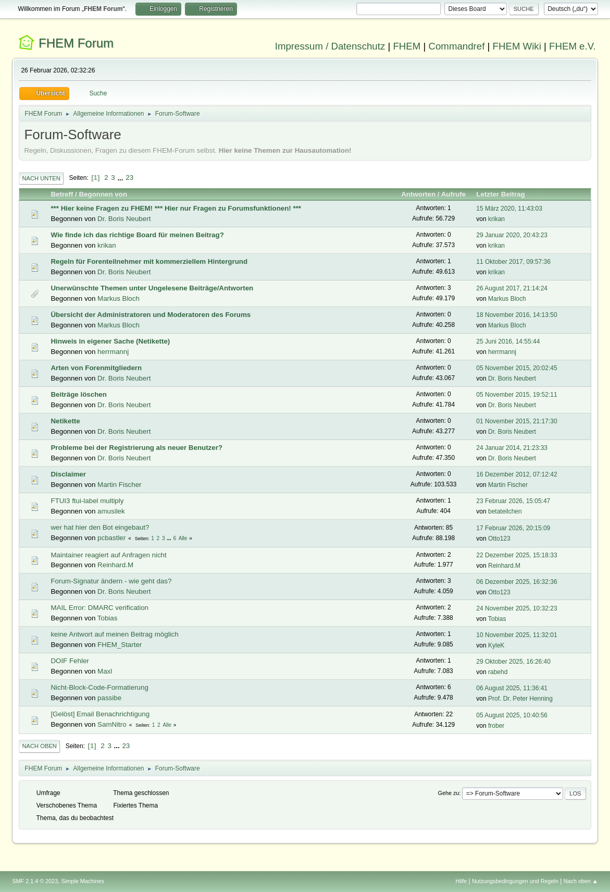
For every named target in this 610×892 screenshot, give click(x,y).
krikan (496, 219)
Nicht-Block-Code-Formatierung (99, 687)
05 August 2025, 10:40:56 (511, 715)
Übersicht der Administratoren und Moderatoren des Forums (151, 315)
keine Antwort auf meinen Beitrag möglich (114, 634)
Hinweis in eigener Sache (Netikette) (110, 341)
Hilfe (461, 881)
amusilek (111, 511)
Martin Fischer (119, 484)
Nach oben (39, 746)
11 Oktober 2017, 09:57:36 (513, 261)
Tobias (107, 618)
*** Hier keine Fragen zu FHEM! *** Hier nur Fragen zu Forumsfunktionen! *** (176, 208)
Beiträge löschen (78, 394)
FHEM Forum (76, 43)
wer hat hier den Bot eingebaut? (100, 527)
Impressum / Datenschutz (330, 46)
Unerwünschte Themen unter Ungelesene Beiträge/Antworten (152, 288)
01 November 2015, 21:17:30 (516, 421)
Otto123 (499, 538)
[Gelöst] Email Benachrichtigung (100, 714)
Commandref (457, 46)
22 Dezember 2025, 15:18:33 (516, 555)
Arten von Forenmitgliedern (96, 368)
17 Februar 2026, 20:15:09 (513, 528)
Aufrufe (453, 194)
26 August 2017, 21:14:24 (511, 288)
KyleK (496, 645)
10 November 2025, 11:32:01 (516, 635)
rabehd (497, 672)
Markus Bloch (118, 298)
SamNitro (112, 724)
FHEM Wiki (517, 46)
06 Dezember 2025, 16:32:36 (516, 581)
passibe (109, 698)
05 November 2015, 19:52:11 (516, 394)
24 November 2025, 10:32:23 (516, 608)
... (121, 177)
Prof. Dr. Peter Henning (520, 698)
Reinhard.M (115, 565)
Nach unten (41, 178)
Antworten (418, 194)
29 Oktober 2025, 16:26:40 (513, 661)
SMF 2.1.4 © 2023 (35, 881)
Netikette (65, 421)
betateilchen (505, 511)
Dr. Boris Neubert (124, 219)
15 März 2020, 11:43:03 (509, 208)
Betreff (62, 194)
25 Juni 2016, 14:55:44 (508, 341)
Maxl (104, 671)
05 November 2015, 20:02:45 (516, 368)
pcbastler (111, 538)
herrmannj (113, 352)
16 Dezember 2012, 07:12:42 (516, 474)
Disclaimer (68, 474)
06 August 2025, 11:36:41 (511, 688)
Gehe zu (448, 793)
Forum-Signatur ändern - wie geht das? (111, 581)
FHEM (406, 46)
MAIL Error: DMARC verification (99, 608)
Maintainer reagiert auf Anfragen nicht (108, 555)
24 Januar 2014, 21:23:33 (511, 447)
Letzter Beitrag (505, 194)
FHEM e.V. (572, 46)
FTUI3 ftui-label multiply (87, 501)
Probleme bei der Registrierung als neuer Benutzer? (136, 447)
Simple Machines (82, 881)
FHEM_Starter (119, 645)
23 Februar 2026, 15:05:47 (513, 501)
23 (129, 177)
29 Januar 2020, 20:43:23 (511, 235)
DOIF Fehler (70, 661)
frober (496, 725)
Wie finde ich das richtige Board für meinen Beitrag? (137, 235)
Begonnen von (103, 194)
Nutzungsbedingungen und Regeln (515, 881)
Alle (183, 538)
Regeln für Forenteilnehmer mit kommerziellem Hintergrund (149, 261)
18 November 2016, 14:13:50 (516, 315)
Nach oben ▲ (581, 881)
